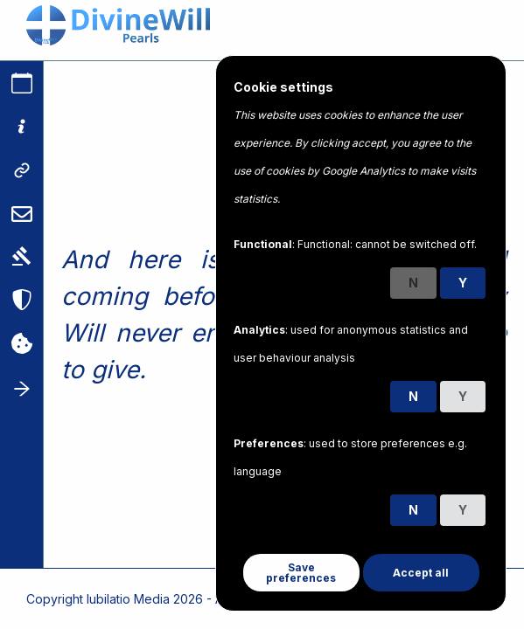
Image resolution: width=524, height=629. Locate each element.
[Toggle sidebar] (21, 389)
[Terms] (21, 258)
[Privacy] (21, 301)
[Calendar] (21, 83)
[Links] (21, 170)
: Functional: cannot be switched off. (355, 244)
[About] (21, 127)
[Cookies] (21, 345)
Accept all (421, 572)
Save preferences (301, 572)
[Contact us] (21, 214)
